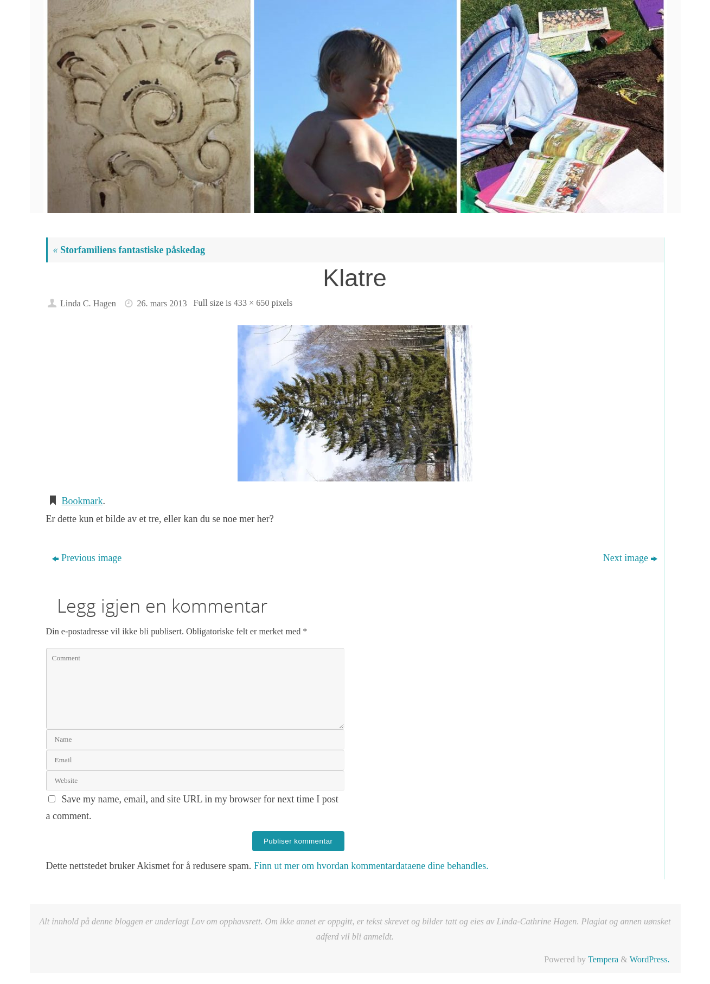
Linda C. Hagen (88, 303)
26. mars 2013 (162, 303)
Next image (630, 557)
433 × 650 (252, 303)
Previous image (86, 557)
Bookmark (82, 501)
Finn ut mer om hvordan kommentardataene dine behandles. (371, 865)
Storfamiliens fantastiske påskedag (129, 250)
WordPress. (650, 959)
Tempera (603, 959)
